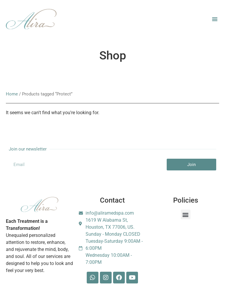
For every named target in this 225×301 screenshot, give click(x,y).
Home (12, 94)
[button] (214, 19)
